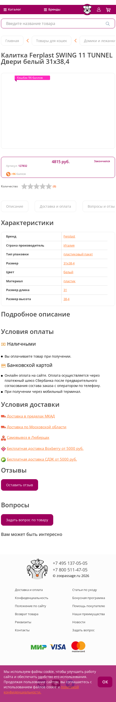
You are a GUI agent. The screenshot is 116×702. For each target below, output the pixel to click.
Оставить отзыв (19, 485)
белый (68, 272)
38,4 (66, 299)
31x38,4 (68, 263)
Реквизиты (23, 622)
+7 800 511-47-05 (70, 570)
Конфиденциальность (31, 598)
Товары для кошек (51, 40)
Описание (14, 206)
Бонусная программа (88, 598)
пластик (69, 281)
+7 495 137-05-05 (70, 563)
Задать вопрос (83, 630)
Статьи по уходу (84, 590)
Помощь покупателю (88, 606)
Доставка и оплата (55, 206)
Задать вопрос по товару (27, 520)
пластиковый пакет (78, 254)
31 (65, 290)
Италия (68, 245)
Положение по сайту (30, 606)
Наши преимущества (88, 614)
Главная (12, 40)
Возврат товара (26, 614)
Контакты (22, 630)
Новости (78, 622)
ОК (105, 682)
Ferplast (69, 236)
